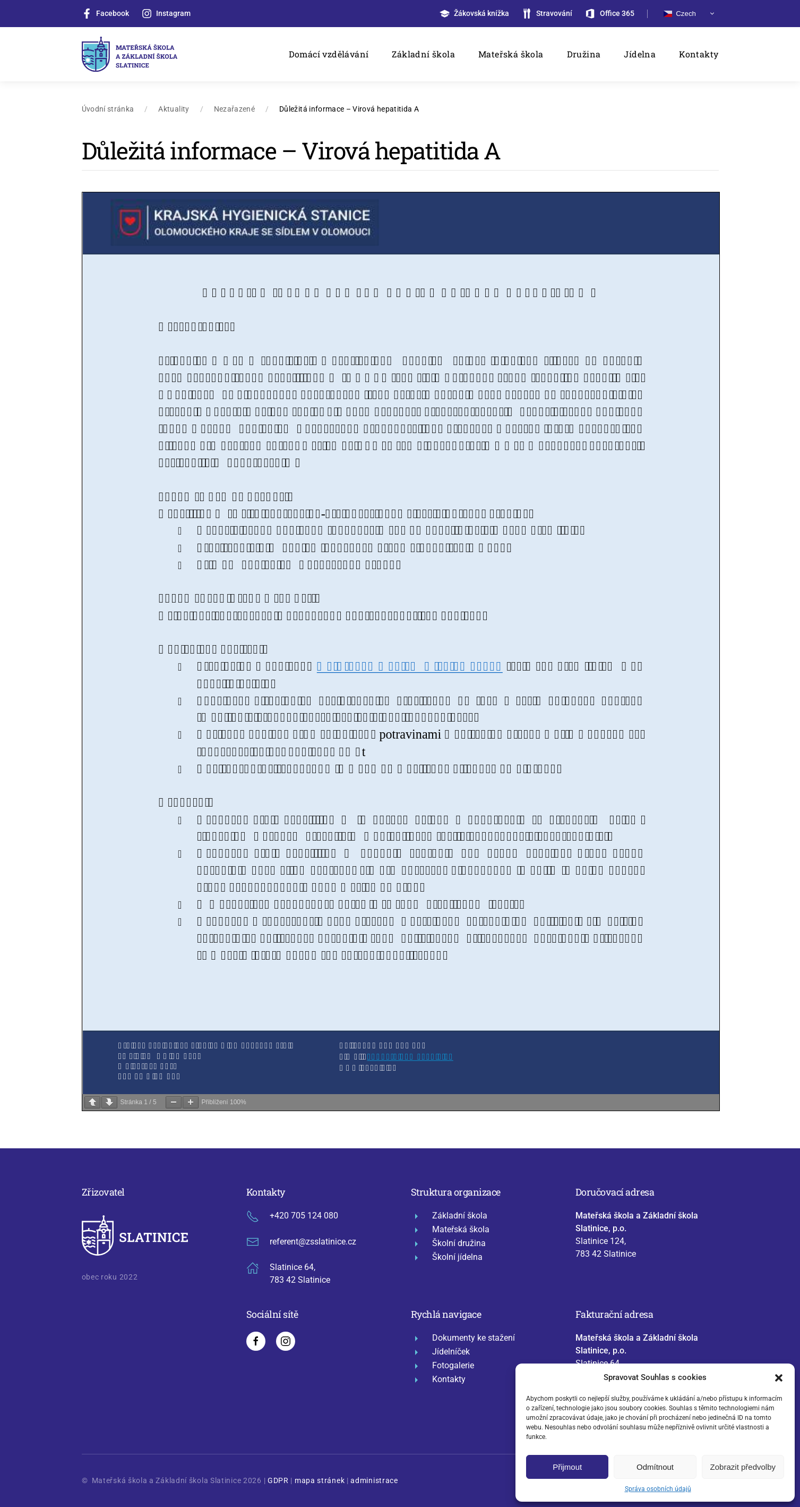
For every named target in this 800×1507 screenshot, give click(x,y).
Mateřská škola (511, 54)
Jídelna (640, 54)
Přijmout (567, 1466)
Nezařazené (234, 109)
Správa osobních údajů (658, 1489)
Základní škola (423, 54)
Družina (584, 54)
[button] (778, 1377)
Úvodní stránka (108, 109)
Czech (680, 14)
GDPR (278, 1480)
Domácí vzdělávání (329, 54)
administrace (374, 1480)
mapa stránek (320, 1480)
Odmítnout (655, 1466)
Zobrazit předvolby (743, 1466)
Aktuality (173, 109)
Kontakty (698, 54)
